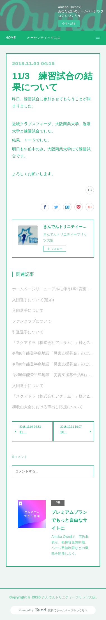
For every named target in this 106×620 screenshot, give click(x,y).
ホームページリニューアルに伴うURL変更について (53, 289)
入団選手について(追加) (33, 300)
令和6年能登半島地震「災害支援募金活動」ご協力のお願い (53, 374)
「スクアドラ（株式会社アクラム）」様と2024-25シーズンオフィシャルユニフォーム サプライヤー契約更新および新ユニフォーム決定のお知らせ (53, 342)
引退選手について (27, 332)
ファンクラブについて (31, 321)
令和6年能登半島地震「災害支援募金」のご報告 (53, 353)
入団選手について (27, 310)
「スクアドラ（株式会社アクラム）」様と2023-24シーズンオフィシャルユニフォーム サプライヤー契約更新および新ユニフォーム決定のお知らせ (53, 396)
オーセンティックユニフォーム (44, 38)
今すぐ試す (69, 23)
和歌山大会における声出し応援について (47, 407)
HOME (11, 38)
